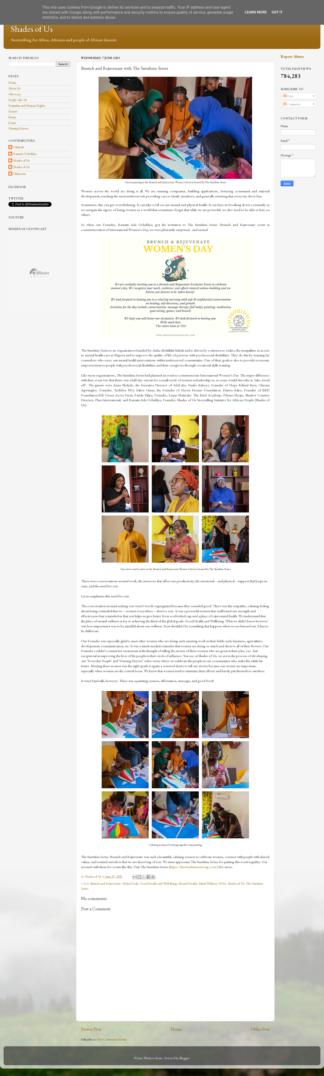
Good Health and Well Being (158, 883)
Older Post (260, 1029)
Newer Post (91, 1029)
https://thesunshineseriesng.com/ (193, 866)
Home (176, 1029)
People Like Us (17, 100)
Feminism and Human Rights (26, 105)
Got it (277, 12)
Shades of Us (32, 29)
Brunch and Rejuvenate (105, 883)
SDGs (222, 883)
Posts (288, 96)
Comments (291, 104)
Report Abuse (292, 56)
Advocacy (14, 94)
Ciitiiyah (18, 147)
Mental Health (187, 883)
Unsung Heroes (18, 128)
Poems (12, 117)
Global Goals (130, 883)
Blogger (184, 1058)
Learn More (256, 12)
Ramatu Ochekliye (25, 154)
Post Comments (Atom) (112, 1039)
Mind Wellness (208, 883)
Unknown (19, 174)
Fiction (12, 111)
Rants (12, 123)
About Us (14, 88)
